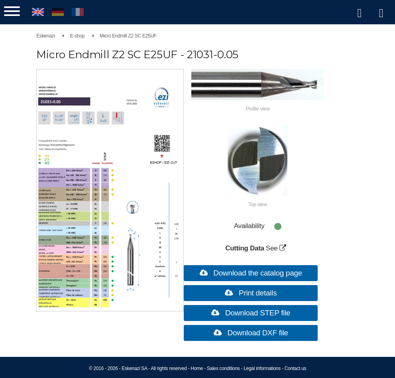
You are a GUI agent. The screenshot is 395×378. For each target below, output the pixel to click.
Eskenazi (62, 36)
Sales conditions (223, 368)
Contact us (295, 368)
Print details (249, 292)
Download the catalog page (248, 272)
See (270, 248)
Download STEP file (248, 312)
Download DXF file (249, 332)
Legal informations (262, 368)
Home (197, 368)
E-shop (93, 36)
